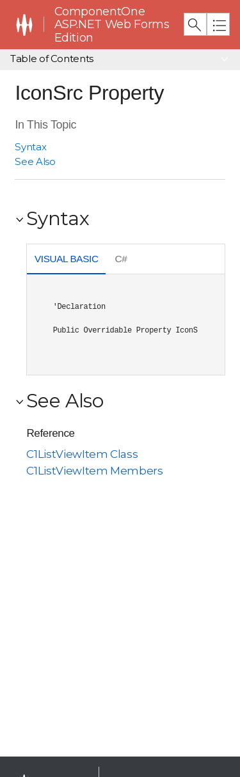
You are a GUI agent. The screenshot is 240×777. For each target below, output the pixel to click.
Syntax (30, 147)
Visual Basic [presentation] (67, 258)
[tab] (66, 260)
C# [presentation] (121, 258)
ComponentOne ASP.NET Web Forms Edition (112, 24)
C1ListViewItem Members (94, 470)
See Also (35, 161)
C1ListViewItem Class (82, 454)
